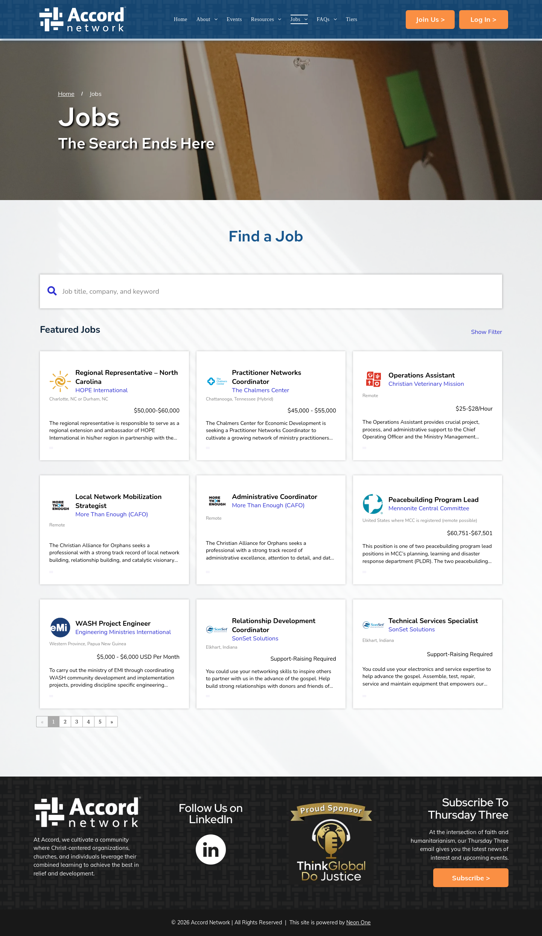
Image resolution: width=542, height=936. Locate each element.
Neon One (358, 922)
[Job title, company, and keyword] (276, 291)
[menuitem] (180, 19)
